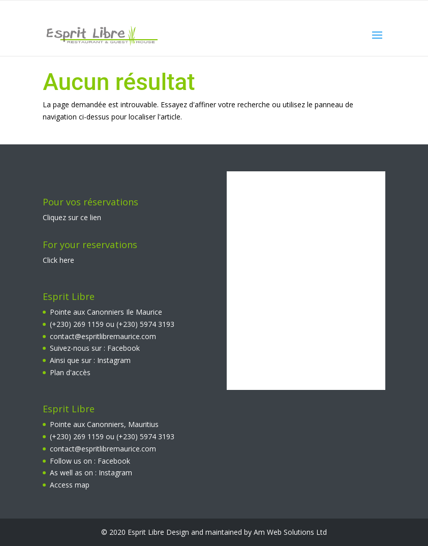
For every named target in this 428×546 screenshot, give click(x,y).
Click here (58, 260)
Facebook (123, 348)
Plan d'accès (70, 372)
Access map (69, 485)
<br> (306, 280)
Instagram (114, 360)
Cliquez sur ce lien (72, 217)
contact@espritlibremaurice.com (103, 336)
